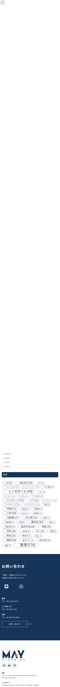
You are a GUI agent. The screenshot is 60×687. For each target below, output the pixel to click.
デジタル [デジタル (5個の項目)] (23, 496)
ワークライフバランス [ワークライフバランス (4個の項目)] (31, 504)
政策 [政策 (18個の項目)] (46, 526)
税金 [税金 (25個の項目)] (11, 535)
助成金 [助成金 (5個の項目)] (46, 518)
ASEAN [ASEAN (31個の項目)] (26, 482)
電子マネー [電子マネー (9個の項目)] (28, 540)
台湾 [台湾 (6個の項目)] (21, 522)
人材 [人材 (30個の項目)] (11, 513)
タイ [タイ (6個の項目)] (42, 492)
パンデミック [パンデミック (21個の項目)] (15, 500)
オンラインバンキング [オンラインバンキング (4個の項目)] (30, 487)
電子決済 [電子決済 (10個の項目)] (44, 540)
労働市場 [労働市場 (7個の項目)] (9, 522)
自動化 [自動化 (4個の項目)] (38, 536)
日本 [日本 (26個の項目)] (11, 531)
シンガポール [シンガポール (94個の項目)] (20, 491)
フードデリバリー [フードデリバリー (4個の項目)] (49, 500)
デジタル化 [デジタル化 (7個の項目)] (37, 496)
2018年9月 (6, 458)
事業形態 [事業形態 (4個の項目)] (25, 509)
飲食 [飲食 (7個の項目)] (8, 545)
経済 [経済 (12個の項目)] (26, 535)
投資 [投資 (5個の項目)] (51, 522)
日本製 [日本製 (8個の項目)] (25, 531)
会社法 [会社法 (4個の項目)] (25, 513)
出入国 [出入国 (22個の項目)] (31, 517)
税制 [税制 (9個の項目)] (53, 531)
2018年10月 (7, 454)
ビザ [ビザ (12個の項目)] (34, 500)
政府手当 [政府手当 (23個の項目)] (28, 526)
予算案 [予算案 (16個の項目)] (11, 508)
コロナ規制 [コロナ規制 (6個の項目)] (48, 487)
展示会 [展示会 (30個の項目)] (37, 522)
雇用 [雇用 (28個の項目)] (11, 540)
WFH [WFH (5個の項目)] (41, 483)
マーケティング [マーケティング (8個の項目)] (12, 504)
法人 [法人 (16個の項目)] (40, 531)
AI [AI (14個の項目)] (9, 483)
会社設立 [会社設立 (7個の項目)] (37, 513)
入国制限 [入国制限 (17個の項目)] (12, 517)
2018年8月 (6, 462)
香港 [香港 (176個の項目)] (27, 545)
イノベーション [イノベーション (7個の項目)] (11, 487)
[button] (14, 624)
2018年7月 (6, 467)
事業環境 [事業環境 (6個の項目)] (38, 509)
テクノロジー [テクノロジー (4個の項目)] (9, 496)
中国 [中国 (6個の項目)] (46, 504)
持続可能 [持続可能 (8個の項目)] (9, 527)
